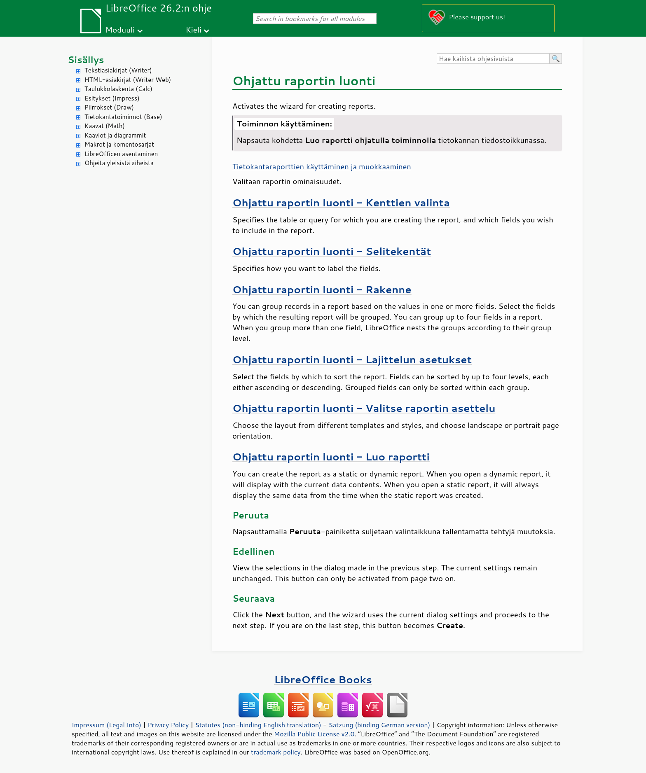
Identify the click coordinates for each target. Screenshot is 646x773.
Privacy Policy (168, 724)
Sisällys (86, 59)
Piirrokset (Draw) (109, 107)
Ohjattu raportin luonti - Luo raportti (331, 456)
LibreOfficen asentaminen (121, 153)
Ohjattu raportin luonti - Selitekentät (331, 251)
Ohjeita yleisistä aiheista (119, 163)
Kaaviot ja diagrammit (115, 135)
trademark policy (275, 752)
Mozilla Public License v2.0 (314, 733)
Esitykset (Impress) (112, 98)
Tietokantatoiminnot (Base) (123, 116)
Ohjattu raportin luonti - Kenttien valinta (341, 202)
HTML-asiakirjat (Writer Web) (127, 79)
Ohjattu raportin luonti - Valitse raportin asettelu (363, 408)
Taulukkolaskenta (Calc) (118, 88)
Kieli (193, 29)
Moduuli (120, 29)
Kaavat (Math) (104, 125)
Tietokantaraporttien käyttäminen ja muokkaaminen (321, 166)
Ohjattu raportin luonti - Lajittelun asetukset (352, 359)
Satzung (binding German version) (380, 724)
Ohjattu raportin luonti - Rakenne (322, 289)
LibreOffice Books (323, 679)
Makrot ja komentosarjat (119, 144)
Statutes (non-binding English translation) (258, 724)
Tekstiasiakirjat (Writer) (118, 70)
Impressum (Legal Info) (106, 724)
